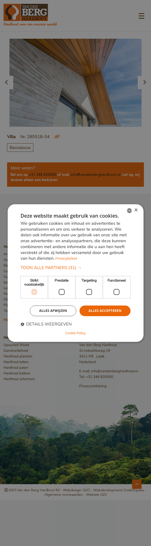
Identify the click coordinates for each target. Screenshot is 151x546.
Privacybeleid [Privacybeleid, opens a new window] (66, 258)
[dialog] (75, 273)
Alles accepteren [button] (104, 310)
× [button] (136, 210)
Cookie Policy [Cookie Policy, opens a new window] (75, 333)
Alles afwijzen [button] (53, 310)
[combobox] (129, 210)
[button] (75, 268)
